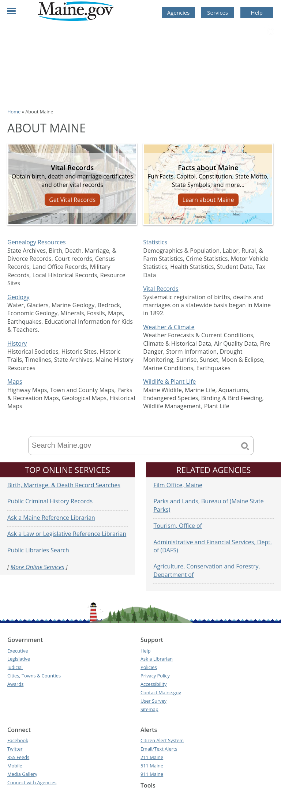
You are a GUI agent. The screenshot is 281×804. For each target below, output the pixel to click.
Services (217, 12)
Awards (15, 684)
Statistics (155, 242)
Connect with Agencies (31, 782)
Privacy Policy (155, 675)
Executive (17, 650)
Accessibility (153, 684)
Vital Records (160, 289)
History (17, 343)
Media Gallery (22, 774)
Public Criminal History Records (50, 501)
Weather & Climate (168, 327)
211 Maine (151, 757)
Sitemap (149, 709)
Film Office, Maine (177, 485)
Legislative (18, 658)
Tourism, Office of (177, 526)
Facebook (17, 740)
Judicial (15, 667)
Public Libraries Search (38, 550)
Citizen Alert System (162, 740)
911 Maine (151, 774)
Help (257, 12)
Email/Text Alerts (158, 748)
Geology (18, 297)
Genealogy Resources (36, 242)
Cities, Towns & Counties (34, 675)
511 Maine (151, 765)
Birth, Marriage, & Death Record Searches (63, 485)
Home (13, 111)
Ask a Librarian (156, 658)
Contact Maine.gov (160, 692)
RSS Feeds (18, 757)
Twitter (15, 748)
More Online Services (37, 567)
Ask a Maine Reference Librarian (51, 518)
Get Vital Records (72, 200)
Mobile (14, 765)
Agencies (178, 12)
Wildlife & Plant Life (169, 381)
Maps (14, 381)
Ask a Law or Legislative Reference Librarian (66, 534)
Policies (148, 667)
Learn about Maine (208, 200)
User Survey (153, 701)
